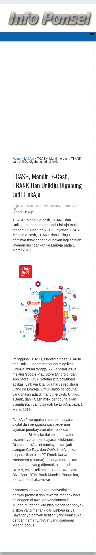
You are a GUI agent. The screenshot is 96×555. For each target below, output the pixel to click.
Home (17, 158)
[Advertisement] (48, 98)
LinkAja (29, 158)
